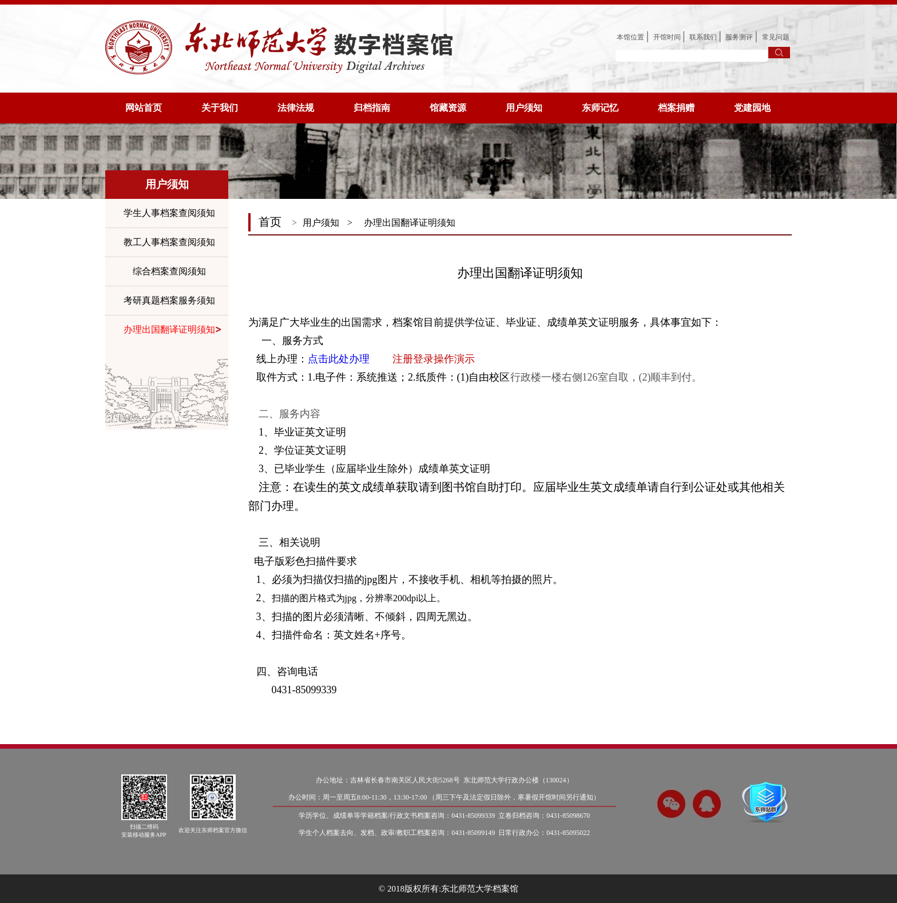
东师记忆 (600, 108)
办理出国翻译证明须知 (169, 329)
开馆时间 (667, 37)
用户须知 (524, 108)
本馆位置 (630, 37)
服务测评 (739, 37)
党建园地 (752, 108)
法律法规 (295, 108)
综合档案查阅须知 (169, 271)
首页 (270, 221)
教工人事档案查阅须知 (169, 242)
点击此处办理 (339, 359)
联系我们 (703, 37)
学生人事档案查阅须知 (169, 213)
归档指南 (372, 108)
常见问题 (775, 37)
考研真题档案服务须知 (169, 300)
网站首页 (143, 108)
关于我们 (219, 108)
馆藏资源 (448, 108)
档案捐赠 (676, 108)
